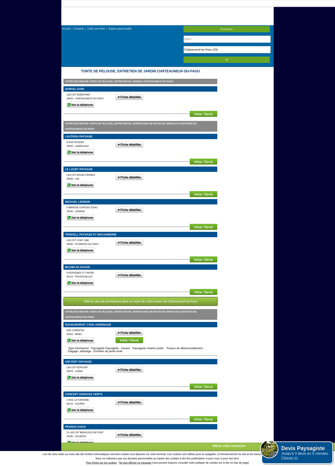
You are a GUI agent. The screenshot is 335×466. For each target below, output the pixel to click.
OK (226, 59)
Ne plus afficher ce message (135, 462)
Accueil (66, 28)
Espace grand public (120, 28)
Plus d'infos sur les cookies (101, 462)
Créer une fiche (96, 28)
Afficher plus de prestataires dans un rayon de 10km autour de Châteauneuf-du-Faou (140, 301)
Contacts (79, 28)
